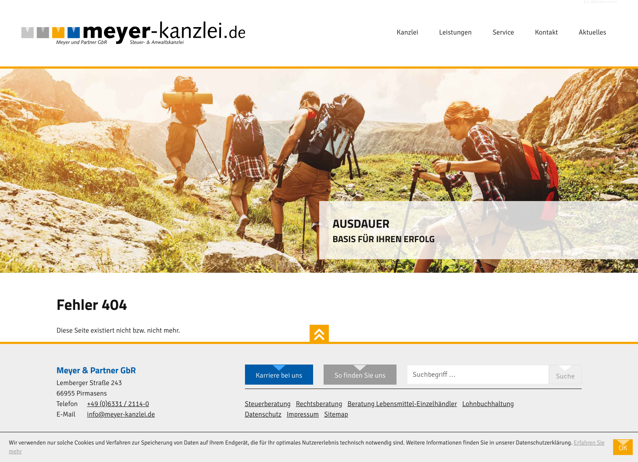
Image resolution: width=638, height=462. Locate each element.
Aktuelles (592, 33)
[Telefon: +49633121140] (118, 404)
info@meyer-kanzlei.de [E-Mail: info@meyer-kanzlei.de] (121, 415)
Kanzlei (407, 33)
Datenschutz (263, 415)
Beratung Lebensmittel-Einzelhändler (402, 404)
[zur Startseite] (133, 33)
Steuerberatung (268, 404)
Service (503, 33)
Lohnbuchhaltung (488, 404)
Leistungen (455, 33)
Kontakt (546, 33)
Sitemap (336, 415)
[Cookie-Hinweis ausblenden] (623, 447)
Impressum (302, 415)
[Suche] (478, 374)
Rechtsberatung (319, 404)
